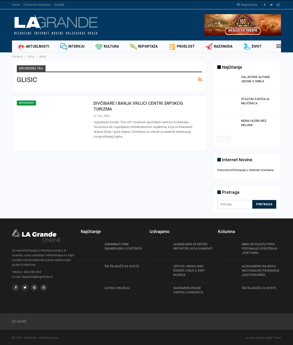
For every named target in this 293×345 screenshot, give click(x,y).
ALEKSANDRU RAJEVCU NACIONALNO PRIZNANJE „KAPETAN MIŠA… (260, 270)
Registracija (247, 4)
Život (252, 46)
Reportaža (143, 46)
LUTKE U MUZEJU (117, 287)
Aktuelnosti (33, 46)
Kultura (107, 46)
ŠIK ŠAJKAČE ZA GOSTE (121, 266)
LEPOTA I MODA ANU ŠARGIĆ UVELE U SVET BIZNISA (189, 270)
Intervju (72, 46)
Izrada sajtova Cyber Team (263, 337)
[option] (246, 105)
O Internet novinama (37, 4)
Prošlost (181, 46)
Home (16, 4)
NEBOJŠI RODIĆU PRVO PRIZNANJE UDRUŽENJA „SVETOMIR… (259, 248)
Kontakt (59, 4)
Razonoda (218, 46)
